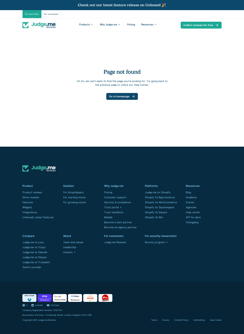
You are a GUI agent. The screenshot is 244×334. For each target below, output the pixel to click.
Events (190, 202)
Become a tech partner (118, 222)
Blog (188, 192)
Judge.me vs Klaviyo (34, 257)
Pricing (108, 192)
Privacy (165, 320)
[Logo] (39, 25)
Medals (108, 217)
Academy (191, 197)
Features (27, 202)
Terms (154, 320)
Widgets (27, 207)
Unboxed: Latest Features (38, 217)
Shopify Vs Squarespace (159, 207)
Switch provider (31, 267)
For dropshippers (73, 192)
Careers (68, 252)
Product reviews (32, 192)
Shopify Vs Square (156, 212)
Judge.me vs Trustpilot (36, 262)
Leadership (69, 247)
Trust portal (111, 207)
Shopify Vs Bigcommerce (160, 197)
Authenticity (199, 320)
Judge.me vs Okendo (34, 252)
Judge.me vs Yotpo (33, 247)
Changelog (192, 222)
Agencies (191, 207)
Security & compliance (117, 202)
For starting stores (74, 197)
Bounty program (155, 242)
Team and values (73, 242)
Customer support (115, 197)
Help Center (216, 320)
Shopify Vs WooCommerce (161, 202)
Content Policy (181, 320)
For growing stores (74, 202)
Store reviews (30, 197)
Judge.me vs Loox (33, 242)
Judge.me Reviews (115, 242)
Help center (193, 212)
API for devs (194, 217)
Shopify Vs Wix (154, 217)
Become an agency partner (120, 227)
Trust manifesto (113, 212)
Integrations (29, 212)
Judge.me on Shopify (157, 192)
